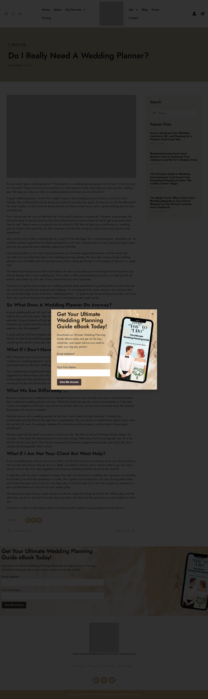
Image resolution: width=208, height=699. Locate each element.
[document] (104, 349)
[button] (152, 314)
